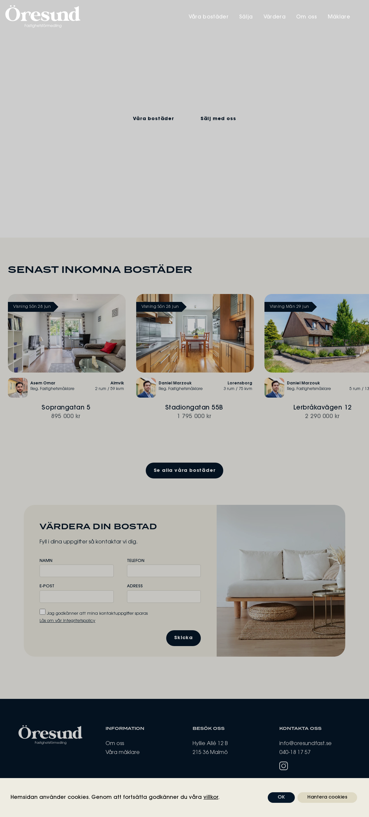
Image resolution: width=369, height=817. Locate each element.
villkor (210, 797)
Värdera (281, 16)
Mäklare (346, 16)
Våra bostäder (214, 16)
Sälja (252, 16)
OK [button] (281, 797)
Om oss (313, 16)
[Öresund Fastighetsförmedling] (95, 16)
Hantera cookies (327, 797)
